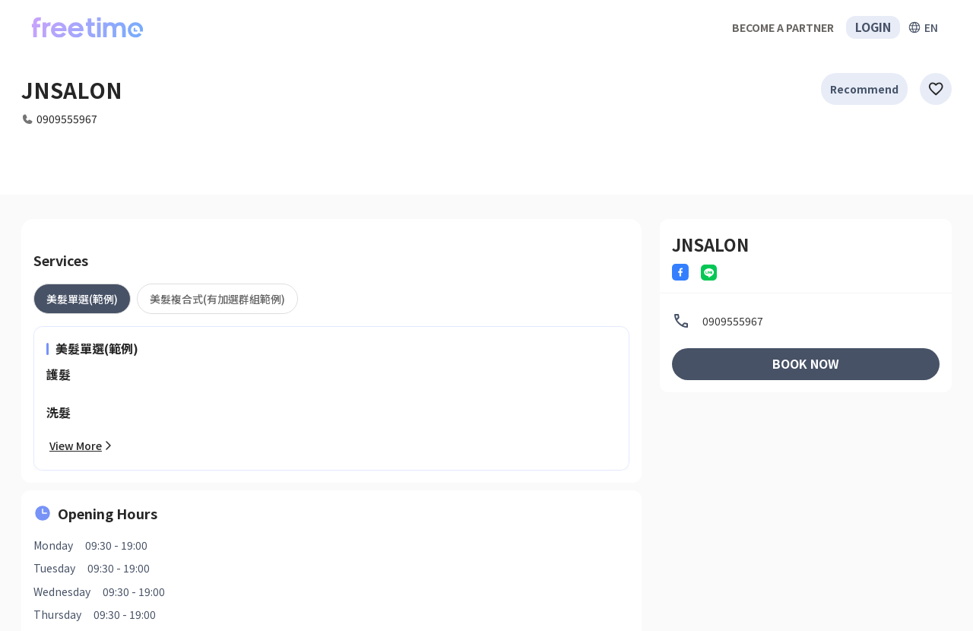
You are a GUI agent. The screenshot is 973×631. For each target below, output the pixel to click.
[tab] (82, 299)
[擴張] (923, 27)
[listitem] (806, 321)
